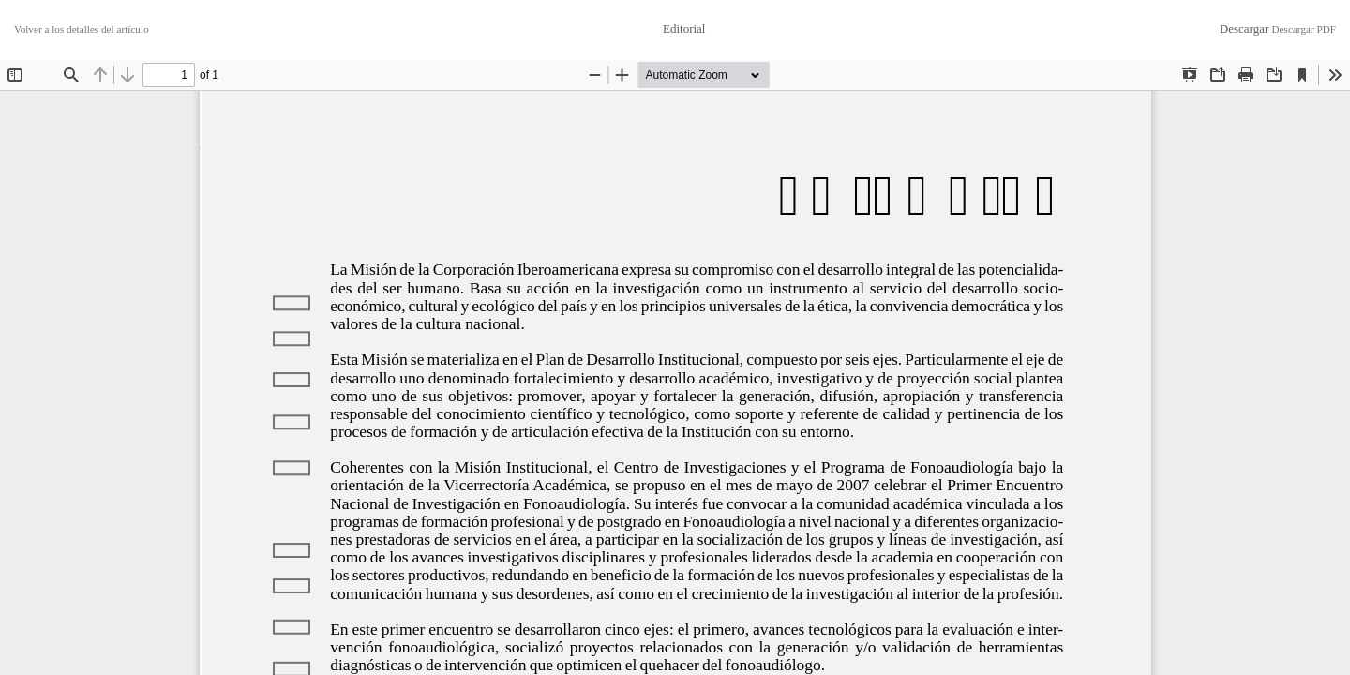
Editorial (684, 29)
